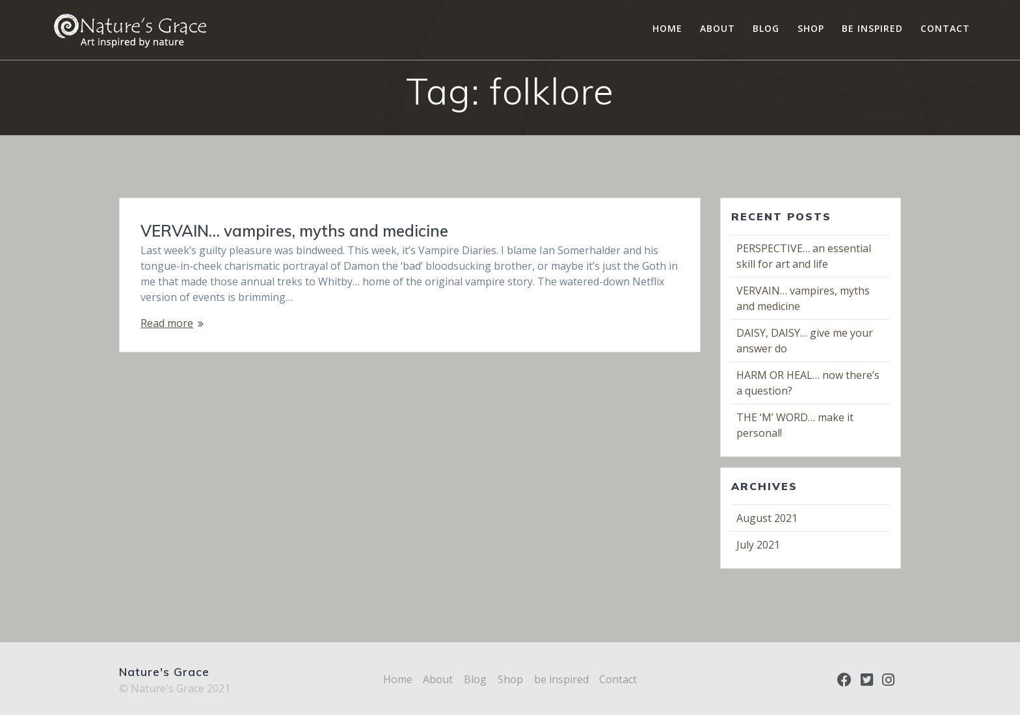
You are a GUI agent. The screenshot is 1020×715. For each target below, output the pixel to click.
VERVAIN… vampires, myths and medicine (294, 230)
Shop (811, 28)
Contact (945, 28)
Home (667, 28)
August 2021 (767, 518)
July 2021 (758, 545)
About (717, 28)
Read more (167, 323)
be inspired (872, 28)
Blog (766, 28)
